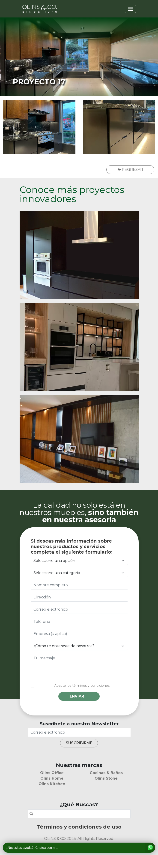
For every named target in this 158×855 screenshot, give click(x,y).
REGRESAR (130, 169)
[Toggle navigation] (130, 9)
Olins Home (51, 778)
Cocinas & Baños (106, 773)
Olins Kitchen (52, 784)
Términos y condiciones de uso (79, 827)
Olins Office (52, 773)
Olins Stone (106, 778)
